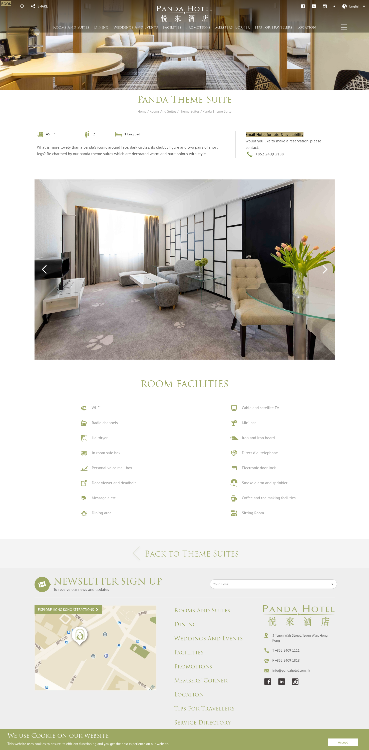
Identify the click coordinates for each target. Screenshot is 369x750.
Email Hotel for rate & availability (274, 134)
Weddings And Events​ (135, 27)
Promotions (198, 27)
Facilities (172, 27)
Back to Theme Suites (185, 553)
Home (142, 111)
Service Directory (202, 722)
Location (306, 27)
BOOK (6, 3)
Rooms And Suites (71, 27)
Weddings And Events (208, 638)
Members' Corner (200, 680)
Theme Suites (189, 111)
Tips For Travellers (273, 27)
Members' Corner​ (232, 27)
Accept (343, 742)
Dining (101, 27)
